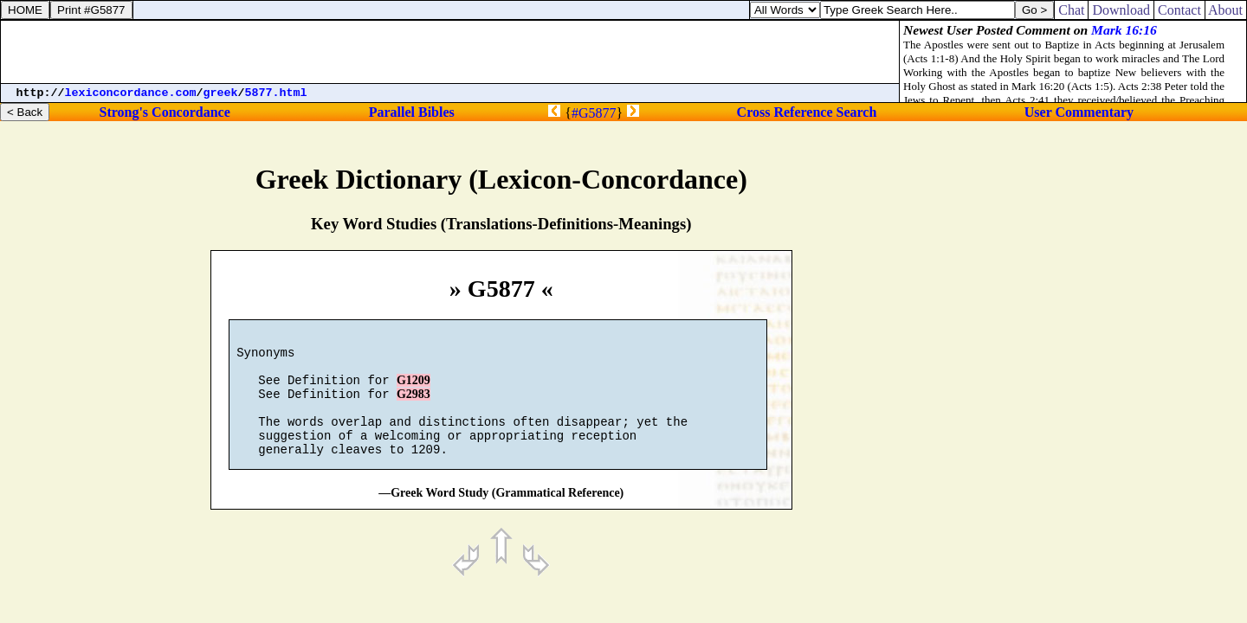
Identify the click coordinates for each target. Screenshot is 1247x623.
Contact (1179, 10)
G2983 (413, 407)
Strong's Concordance (164, 112)
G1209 (413, 390)
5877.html (276, 93)
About (1225, 10)
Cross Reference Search (807, 112)
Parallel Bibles (412, 112)
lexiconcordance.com (131, 93)
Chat (1071, 10)
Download (1121, 10)
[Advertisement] (450, 52)
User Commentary (1079, 112)
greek (221, 93)
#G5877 (594, 113)
